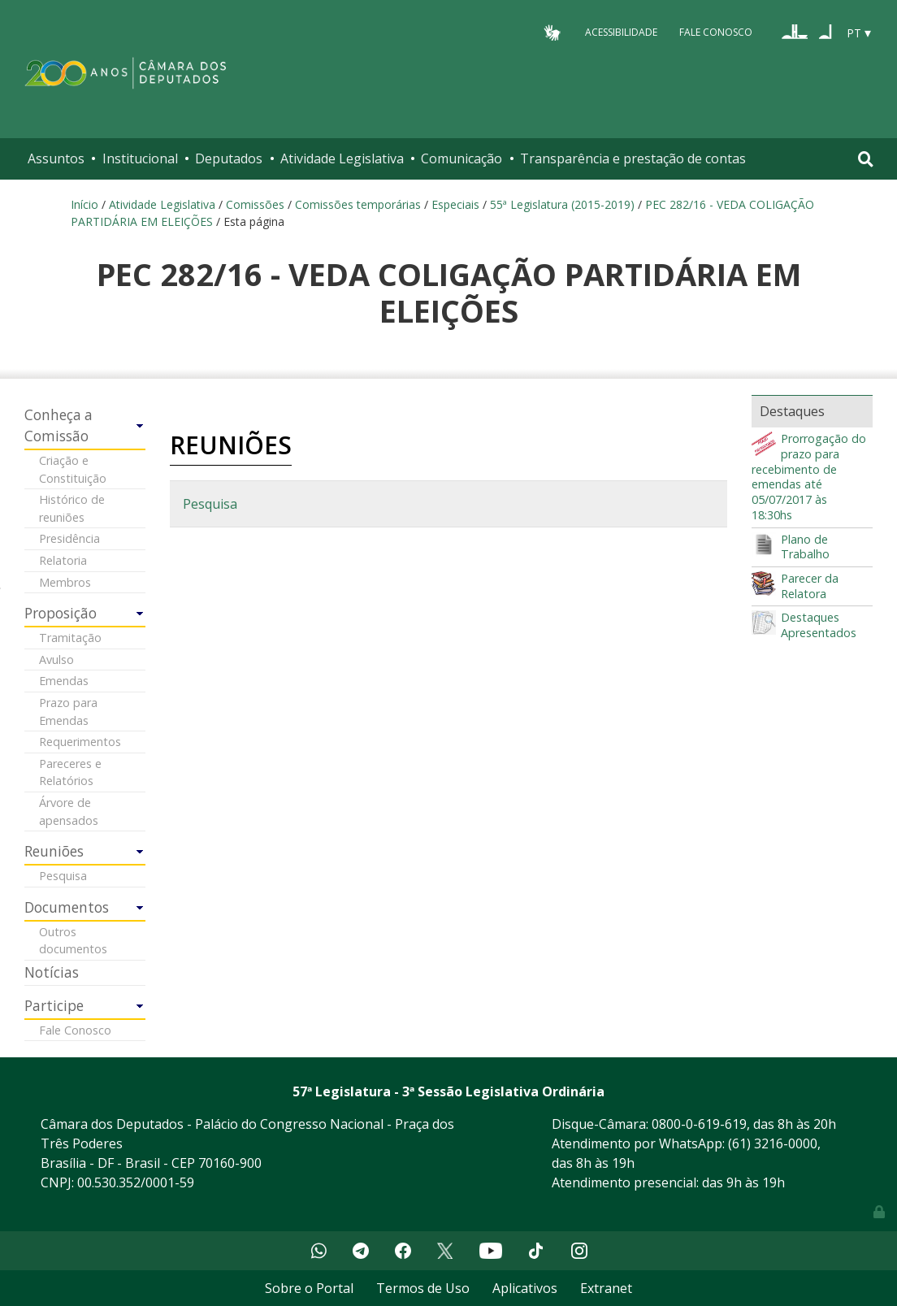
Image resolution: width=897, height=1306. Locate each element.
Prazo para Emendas (68, 711)
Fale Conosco (715, 32)
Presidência (69, 538)
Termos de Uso (423, 1288)
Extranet (606, 1288)
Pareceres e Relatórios (70, 772)
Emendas (64, 680)
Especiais (455, 204)
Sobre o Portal (309, 1288)
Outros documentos (73, 940)
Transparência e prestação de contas (633, 158)
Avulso (56, 659)
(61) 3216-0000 (772, 1143)
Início (84, 204)
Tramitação (70, 637)
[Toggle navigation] (865, 159)
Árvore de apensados (68, 811)
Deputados (228, 158)
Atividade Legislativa (342, 158)
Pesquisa (63, 875)
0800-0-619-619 (699, 1124)
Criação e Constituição (72, 469)
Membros (65, 582)
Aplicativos (524, 1288)
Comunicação (461, 158)
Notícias (51, 972)
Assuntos (56, 158)
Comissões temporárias (358, 204)
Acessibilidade (621, 32)
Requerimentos (80, 741)
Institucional (140, 158)
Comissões (255, 204)
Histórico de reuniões (72, 508)
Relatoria (63, 560)
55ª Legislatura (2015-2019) (562, 204)
